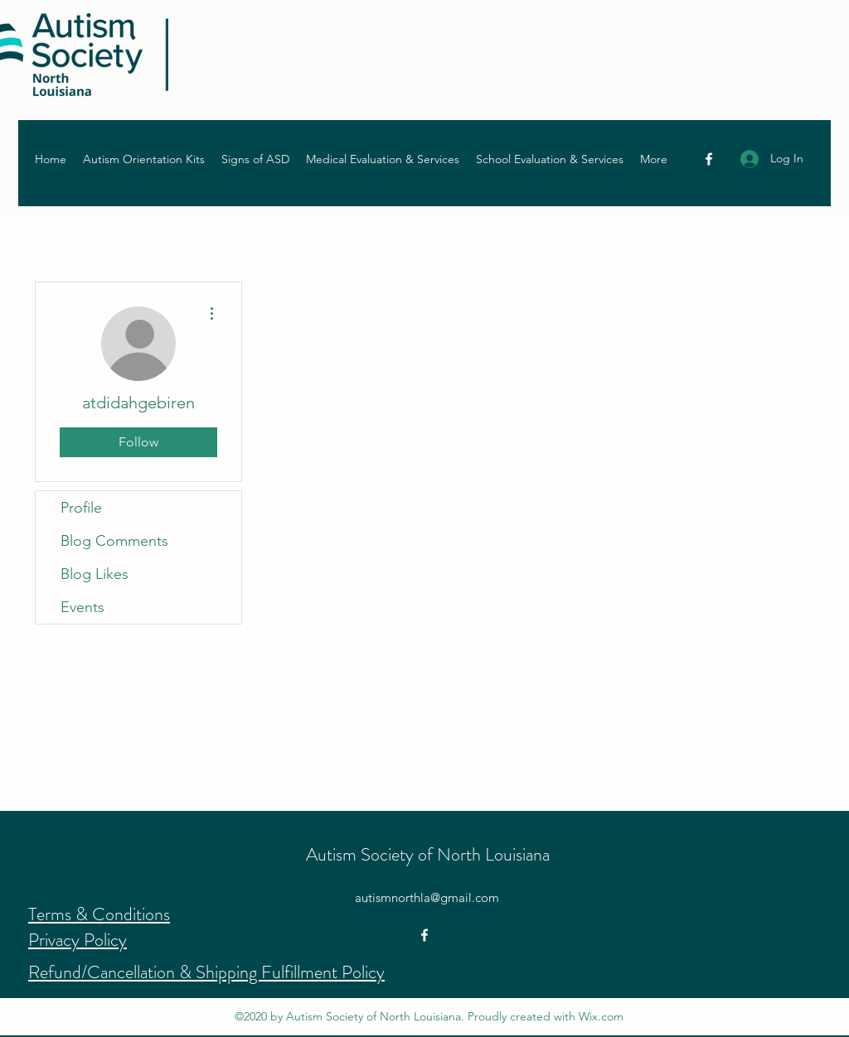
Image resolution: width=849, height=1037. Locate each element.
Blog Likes (95, 574)
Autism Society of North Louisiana (428, 854)
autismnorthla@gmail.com (427, 897)
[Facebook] (709, 159)
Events (82, 607)
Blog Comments (114, 541)
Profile (81, 508)
